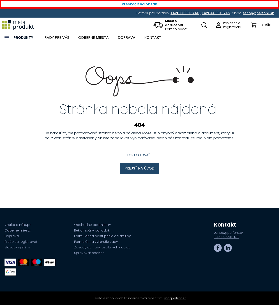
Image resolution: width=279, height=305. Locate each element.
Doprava (12, 236)
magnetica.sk (175, 298)
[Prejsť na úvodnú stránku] (18, 25)
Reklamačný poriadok (92, 230)
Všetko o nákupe (18, 224)
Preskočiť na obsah (139, 4)
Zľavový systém (17, 247)
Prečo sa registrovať (21, 241)
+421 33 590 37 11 (226, 237)
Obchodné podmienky (92, 224)
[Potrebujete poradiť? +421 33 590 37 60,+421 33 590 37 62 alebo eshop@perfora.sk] (185, 13)
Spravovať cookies (89, 253)
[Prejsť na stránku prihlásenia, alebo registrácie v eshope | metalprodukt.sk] (227, 25)
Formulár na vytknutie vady (96, 241)
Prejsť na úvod (139, 168)
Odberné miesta (18, 230)
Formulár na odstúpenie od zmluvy (102, 236)
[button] (174, 25)
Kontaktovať (138, 155)
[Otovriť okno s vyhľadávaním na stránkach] (204, 25)
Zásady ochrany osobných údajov (102, 247)
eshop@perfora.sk (228, 232)
